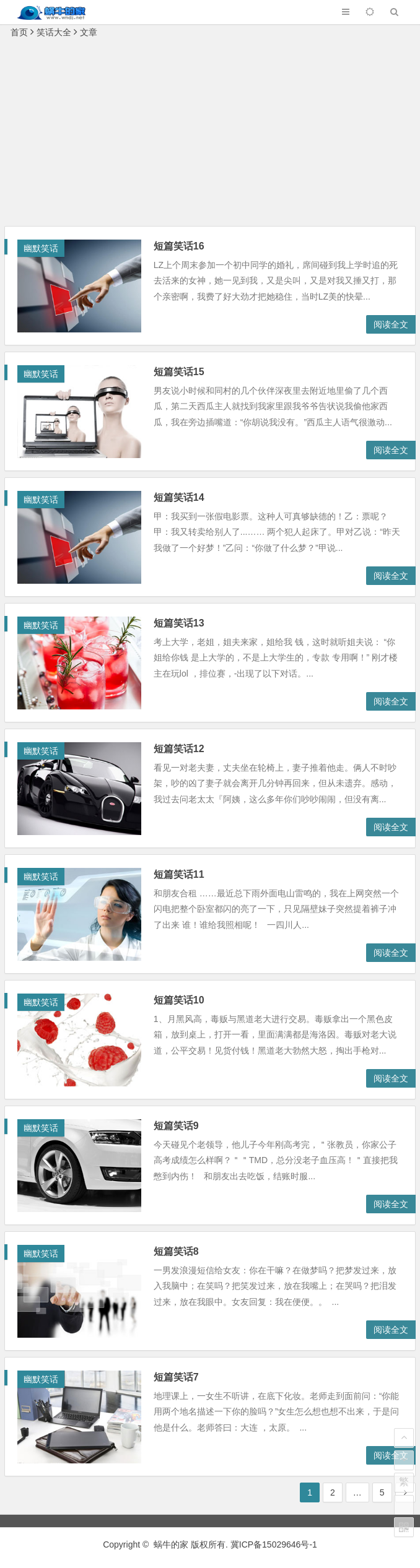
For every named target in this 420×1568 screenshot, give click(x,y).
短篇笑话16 (179, 246)
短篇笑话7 (176, 1377)
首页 (19, 32)
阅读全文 (391, 324)
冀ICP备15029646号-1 (273, 1544)
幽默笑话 (41, 248)
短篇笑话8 (176, 1251)
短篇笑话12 (179, 748)
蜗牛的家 (171, 1544)
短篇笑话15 (179, 371)
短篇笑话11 (179, 874)
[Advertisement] (210, 133)
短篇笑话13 (179, 623)
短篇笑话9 (176, 1125)
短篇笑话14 (179, 497)
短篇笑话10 (179, 1000)
